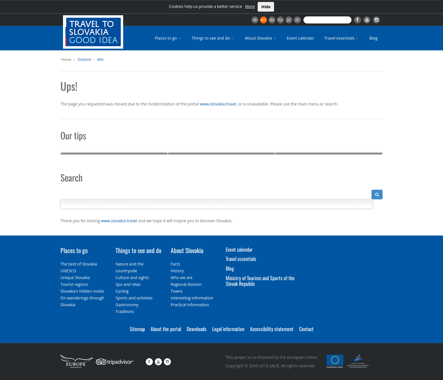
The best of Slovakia (78, 264)
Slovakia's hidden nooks (82, 291)
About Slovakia (261, 38)
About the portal (166, 328)
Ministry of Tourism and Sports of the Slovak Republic (260, 280)
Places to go (168, 38)
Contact (306, 328)
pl (288, 19)
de (272, 19)
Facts (175, 264)
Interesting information (192, 298)
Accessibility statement (272, 328)
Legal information (228, 328)
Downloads (197, 328)
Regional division (186, 284)
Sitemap (137, 328)
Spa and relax (128, 284)
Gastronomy (127, 304)
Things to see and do (213, 38)
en (263, 19)
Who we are (181, 277)
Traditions (125, 311)
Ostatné (84, 59)
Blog (373, 38)
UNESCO (68, 270)
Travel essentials (341, 38)
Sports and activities (134, 298)
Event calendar (300, 38)
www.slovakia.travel (218, 104)
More (250, 6)
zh (297, 19)
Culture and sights (329, 140)
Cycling (122, 291)
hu (280, 19)
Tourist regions (74, 284)
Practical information (190, 304)
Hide (265, 6)
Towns (177, 291)
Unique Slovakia (75, 277)
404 (100, 59)
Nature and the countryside (221, 140)
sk (255, 19)
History (177, 270)
